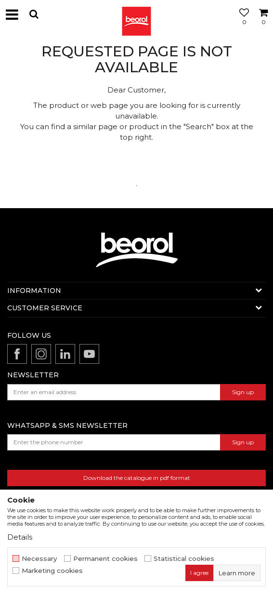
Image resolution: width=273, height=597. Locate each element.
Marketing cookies (52, 570)
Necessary (39, 558)
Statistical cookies (184, 558)
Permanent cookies (105, 558)
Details (19, 537)
